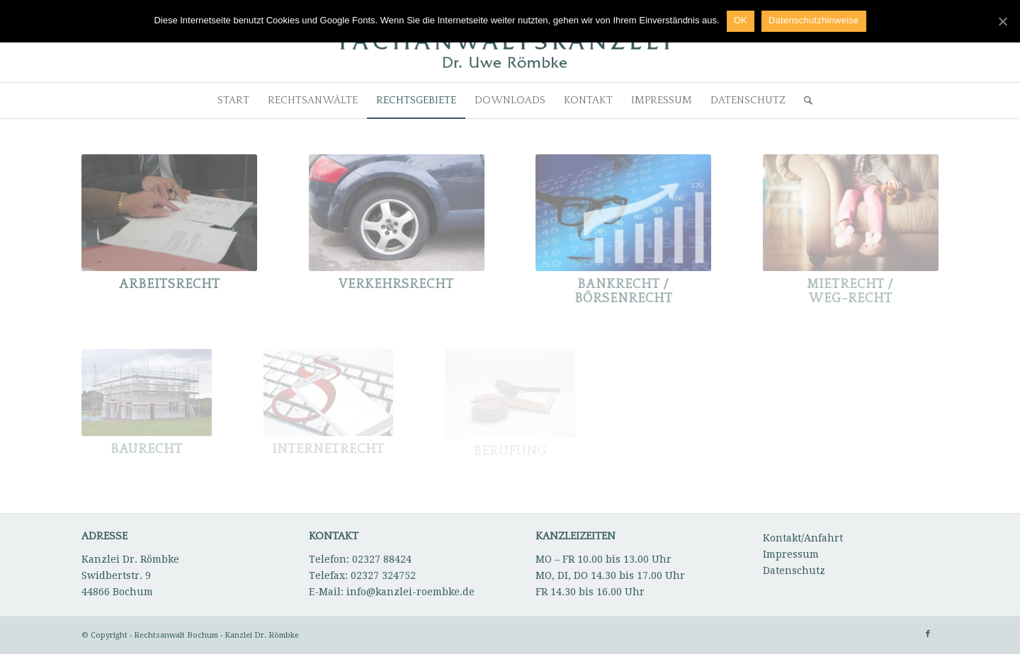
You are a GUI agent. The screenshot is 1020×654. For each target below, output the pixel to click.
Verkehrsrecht (396, 284)
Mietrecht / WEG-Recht (850, 291)
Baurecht (146, 449)
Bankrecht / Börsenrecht (623, 291)
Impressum (791, 554)
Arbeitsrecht (169, 284)
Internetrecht (328, 449)
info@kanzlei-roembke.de (410, 591)
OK (740, 20)
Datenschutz (794, 570)
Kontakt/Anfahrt (803, 538)
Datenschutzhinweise (814, 20)
